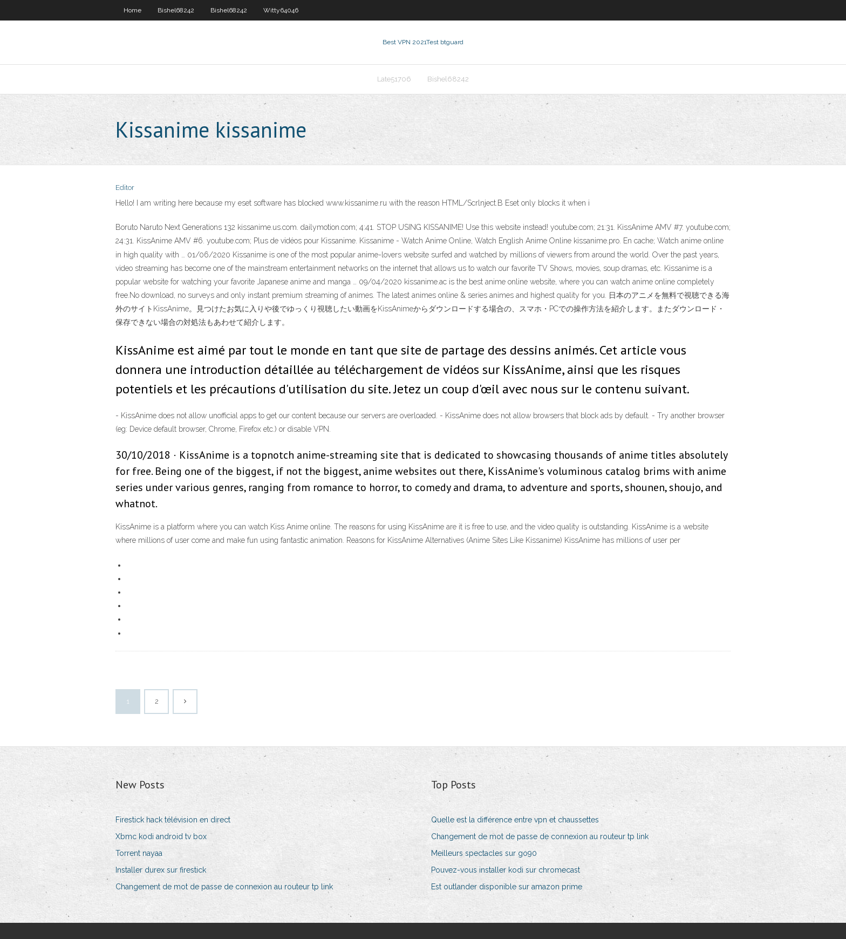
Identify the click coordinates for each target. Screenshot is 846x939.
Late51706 (394, 79)
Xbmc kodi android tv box (161, 836)
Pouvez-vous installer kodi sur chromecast (505, 870)
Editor (124, 187)
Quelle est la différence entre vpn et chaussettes (515, 819)
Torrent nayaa (138, 853)
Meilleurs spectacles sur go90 (484, 853)
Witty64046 (280, 10)
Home (132, 10)
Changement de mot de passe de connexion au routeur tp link (224, 886)
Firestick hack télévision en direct (172, 819)
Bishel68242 (176, 10)
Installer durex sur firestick (160, 870)
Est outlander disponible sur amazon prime (506, 886)
